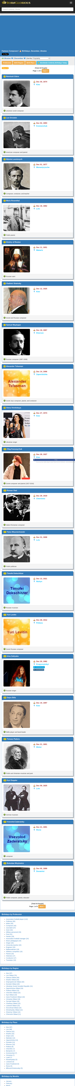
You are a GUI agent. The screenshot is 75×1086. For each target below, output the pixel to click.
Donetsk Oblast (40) (13, 984)
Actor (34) (9, 930)
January (9, 1081)
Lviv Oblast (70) (11, 975)
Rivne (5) (9, 1066)
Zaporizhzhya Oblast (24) (14, 988)
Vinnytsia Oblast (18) (13, 999)
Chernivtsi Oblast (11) (13, 1014)
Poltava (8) (9, 1046)
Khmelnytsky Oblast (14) (14, 1010)
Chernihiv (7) (10, 1049)
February (9, 1083)
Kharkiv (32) (10, 1034)
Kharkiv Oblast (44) (12, 980)
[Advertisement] (37, 33)
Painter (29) (10, 936)
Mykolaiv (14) (10, 1038)
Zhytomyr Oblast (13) (13, 1012)
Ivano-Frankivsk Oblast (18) (15, 997)
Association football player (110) (17, 919)
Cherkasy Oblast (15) (13, 1003)
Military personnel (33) (13, 932)
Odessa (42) (10, 1031)
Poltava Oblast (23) (12, 990)
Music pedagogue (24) (13, 941)
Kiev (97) (9, 973)
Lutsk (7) (9, 1057)
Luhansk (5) (10, 1062)
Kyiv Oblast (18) (11, 995)
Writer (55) (9, 923)
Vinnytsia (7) (10, 1055)
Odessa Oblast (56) (12, 977)
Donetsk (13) (10, 1042)
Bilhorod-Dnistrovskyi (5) (14, 1068)
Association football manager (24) (17, 938)
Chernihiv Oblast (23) (13, 993)
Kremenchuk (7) (11, 1053)
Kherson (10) (10, 1044)
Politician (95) (10, 921)
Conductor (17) (11, 958)
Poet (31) (9, 934)
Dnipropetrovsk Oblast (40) (15, 982)
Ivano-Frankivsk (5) (12, 1064)
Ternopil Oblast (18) (12, 1001)
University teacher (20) (13, 945)
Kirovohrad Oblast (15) (13, 1008)
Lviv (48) (9, 1029)
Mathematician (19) (12, 949)
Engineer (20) (10, 947)
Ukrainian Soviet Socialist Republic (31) (19, 986)
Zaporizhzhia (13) (12, 1040)
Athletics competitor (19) (14, 951)
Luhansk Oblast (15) (13, 1005)
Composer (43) (11, 926)
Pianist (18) (10, 954)
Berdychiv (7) (10, 1051)
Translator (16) (11, 960)
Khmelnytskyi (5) (11, 1059)
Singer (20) (10, 943)
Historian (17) (10, 956)
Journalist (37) (11, 928)
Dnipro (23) (10, 1036)
